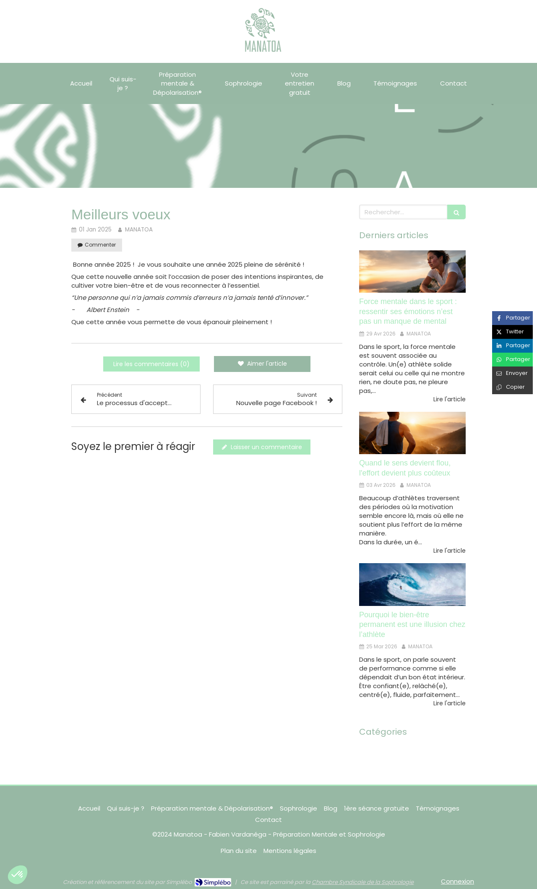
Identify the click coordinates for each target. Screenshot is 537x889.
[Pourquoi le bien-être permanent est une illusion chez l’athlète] (412, 584)
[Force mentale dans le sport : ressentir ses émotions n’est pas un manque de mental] (412, 271)
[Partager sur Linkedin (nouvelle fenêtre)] (512, 346)
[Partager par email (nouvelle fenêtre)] (512, 373)
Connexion (457, 881)
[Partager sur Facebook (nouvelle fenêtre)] (512, 318)
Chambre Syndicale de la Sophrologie (363, 882)
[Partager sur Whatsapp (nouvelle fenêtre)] (512, 360)
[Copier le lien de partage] (512, 387)
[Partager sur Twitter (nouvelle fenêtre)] (512, 332)
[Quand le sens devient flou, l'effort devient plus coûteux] (412, 433)
